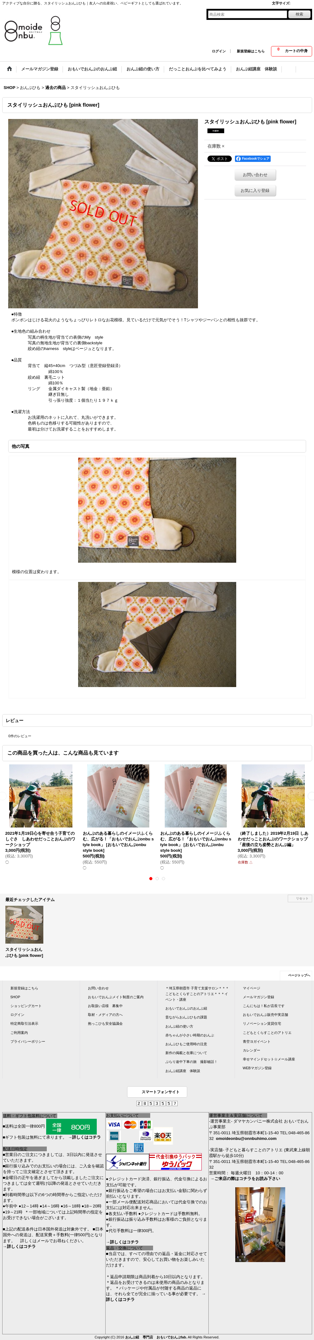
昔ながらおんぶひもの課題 (186, 1017)
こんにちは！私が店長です (264, 1006)
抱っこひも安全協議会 (105, 1023)
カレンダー (251, 1050)
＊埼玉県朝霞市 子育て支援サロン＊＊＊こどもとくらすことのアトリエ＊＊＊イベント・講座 (197, 993)
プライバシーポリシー (27, 1041)
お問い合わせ (255, 174)
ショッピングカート (26, 1006)
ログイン (219, 51)
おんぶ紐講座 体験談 (182, 1071)
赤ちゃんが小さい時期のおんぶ (189, 1035)
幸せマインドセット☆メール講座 (269, 1059)
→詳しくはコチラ (84, 1137)
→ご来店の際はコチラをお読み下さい (245, 1178)
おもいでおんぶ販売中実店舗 (265, 1015)
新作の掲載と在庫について (186, 1053)
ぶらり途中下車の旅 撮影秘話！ (191, 1062)
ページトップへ (299, 975)
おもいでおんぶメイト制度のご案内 (116, 997)
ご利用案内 (19, 1033)
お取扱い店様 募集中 (105, 1006)
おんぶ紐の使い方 (179, 1026)
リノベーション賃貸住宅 (262, 1023)
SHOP (15, 997)
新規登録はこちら (251, 51)
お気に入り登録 (255, 190)
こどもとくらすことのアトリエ (267, 1033)
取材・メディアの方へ (105, 1015)
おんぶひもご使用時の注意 (186, 1044)
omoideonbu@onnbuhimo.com (246, 1138)
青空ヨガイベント (257, 1041)
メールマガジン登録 (258, 997)
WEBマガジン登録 (257, 1068)
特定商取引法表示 (24, 1023)
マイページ (251, 988)
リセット (302, 898)
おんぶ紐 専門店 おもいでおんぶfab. (156, 1337)
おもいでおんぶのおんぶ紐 (186, 1008)
